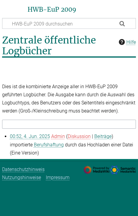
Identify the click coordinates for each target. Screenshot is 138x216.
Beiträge (103, 136)
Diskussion (79, 136)
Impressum (57, 177)
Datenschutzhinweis (23, 169)
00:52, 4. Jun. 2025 (30, 136)
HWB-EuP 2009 (52, 10)
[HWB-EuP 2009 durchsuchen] (69, 23)
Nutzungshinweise (21, 177)
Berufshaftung (49, 145)
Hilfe (126, 42)
